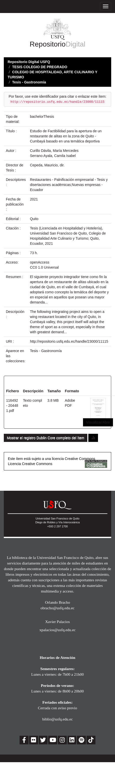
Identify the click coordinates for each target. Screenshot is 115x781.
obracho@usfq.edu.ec (58, 608)
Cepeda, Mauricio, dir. (47, 165)
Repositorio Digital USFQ (29, 62)
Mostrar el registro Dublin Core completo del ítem (45, 438)
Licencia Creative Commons (30, 464)
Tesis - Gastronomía (29, 82)
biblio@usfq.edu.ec (57, 719)
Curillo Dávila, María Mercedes (54, 151)
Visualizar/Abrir (98, 422)
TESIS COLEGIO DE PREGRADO (39, 67)
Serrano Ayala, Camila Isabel (53, 156)
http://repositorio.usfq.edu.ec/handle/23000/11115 (69, 341)
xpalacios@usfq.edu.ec (57, 630)
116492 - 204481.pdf (12, 405)
